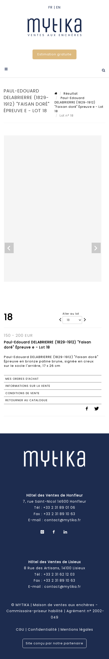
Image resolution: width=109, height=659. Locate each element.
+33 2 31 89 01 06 (59, 507)
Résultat (71, 93)
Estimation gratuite (54, 54)
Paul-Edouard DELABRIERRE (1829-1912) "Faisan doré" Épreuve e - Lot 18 (78, 104)
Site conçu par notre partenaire (54, 643)
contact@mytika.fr (62, 520)
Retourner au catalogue (26, 400)
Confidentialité (42, 629)
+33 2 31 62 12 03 (59, 574)
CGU (20, 629)
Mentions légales (77, 629)
